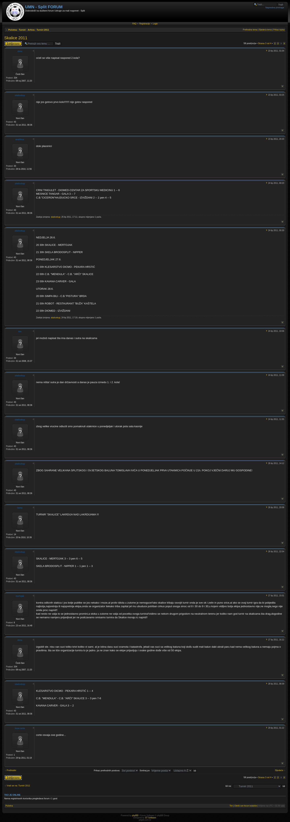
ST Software (150, 818)
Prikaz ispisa (279, 30)
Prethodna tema (250, 30)
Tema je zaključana (13, 43)
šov (20, 331)
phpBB (135, 815)
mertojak (20, 596)
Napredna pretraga (274, 7)
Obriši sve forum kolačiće (245, 806)
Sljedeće (279, 770)
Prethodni (11, 770)
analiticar (20, 139)
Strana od (264, 43)
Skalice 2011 (15, 38)
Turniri (22, 30)
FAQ (134, 24)
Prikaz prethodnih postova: (116, 770)
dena (20, 51)
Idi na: (228, 786)
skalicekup (20, 95)
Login (155, 24)
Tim (231, 806)
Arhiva (31, 30)
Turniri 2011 (42, 30)
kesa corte (20, 728)
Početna (12, 30)
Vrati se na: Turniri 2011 (18, 785)
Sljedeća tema (265, 30)
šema (20, 508)
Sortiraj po (155, 770)
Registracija (144, 24)
